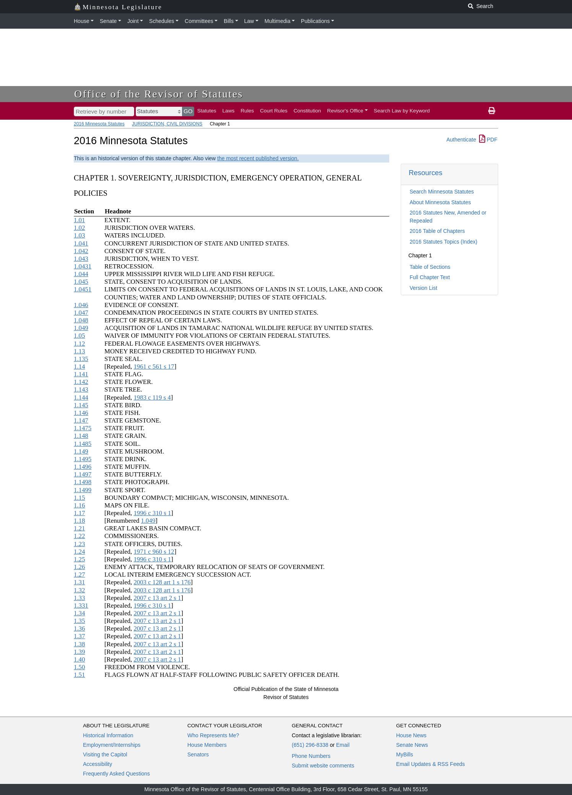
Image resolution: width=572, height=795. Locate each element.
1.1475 (82, 428)
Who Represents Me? (213, 735)
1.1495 (82, 459)
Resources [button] (425, 173)
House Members (207, 745)
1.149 (81, 451)
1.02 (79, 227)
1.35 (79, 620)
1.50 (79, 667)
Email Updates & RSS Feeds (430, 764)
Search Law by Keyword (402, 111)
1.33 (79, 598)
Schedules (161, 21)
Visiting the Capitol (105, 754)
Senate (108, 21)
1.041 (81, 243)
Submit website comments (323, 765)
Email (342, 745)
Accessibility (97, 764)
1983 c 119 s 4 (152, 397)
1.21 (79, 528)
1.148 (81, 435)
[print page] (491, 111)
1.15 (79, 497)
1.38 (79, 644)
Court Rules (274, 111)
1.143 (81, 389)
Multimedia (278, 21)
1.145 (81, 405)
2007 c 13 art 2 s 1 (157, 598)
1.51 (79, 674)
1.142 (81, 381)
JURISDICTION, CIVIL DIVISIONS (167, 124)
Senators (198, 754)
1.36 (79, 628)
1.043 (81, 258)
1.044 (81, 274)
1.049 (81, 328)
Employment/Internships (111, 745)
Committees (199, 21)
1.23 (79, 544)
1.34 (79, 613)
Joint (133, 21)
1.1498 (82, 482)
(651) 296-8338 (310, 745)
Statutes (206, 111)
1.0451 (82, 289)
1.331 (81, 605)
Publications (315, 21)
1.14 (79, 366)
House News (411, 735)
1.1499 (82, 490)
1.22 (79, 536)
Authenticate (461, 140)
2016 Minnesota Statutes (99, 124)
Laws (229, 111)
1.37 (79, 636)
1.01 (79, 220)
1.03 (79, 235)
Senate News (412, 745)
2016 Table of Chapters (437, 231)
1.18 (79, 520)
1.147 (81, 420)
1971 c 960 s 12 (153, 551)
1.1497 (82, 474)
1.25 (79, 559)
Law (249, 21)
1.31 (79, 582)
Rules (247, 111)
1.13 (79, 351)
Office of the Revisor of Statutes (158, 94)
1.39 (79, 651)
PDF (488, 140)
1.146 (81, 412)
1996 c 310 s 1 (152, 513)
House (81, 21)
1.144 (81, 397)
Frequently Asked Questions (116, 774)
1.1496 (82, 466)
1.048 (81, 320)
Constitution (307, 111)
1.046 (81, 305)
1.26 (79, 567)
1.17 (79, 513)
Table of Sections (430, 267)
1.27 (79, 574)
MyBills (404, 754)
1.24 (79, 551)
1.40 (79, 659)
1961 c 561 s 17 (153, 366)
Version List (423, 288)
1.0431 (82, 266)
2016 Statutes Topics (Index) (443, 242)
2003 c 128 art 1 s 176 (161, 582)
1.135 (81, 359)
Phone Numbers (311, 756)
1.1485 (82, 443)
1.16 (79, 505)
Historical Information (108, 735)
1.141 (81, 374)
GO (188, 111)
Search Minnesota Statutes (442, 192)
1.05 (79, 335)
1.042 (81, 251)
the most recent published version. (258, 158)
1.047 (81, 312)
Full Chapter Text (430, 277)
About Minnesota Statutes (440, 202)
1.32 (79, 590)
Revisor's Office (345, 111)
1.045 (81, 281)
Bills (229, 21)
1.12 (79, 343)
